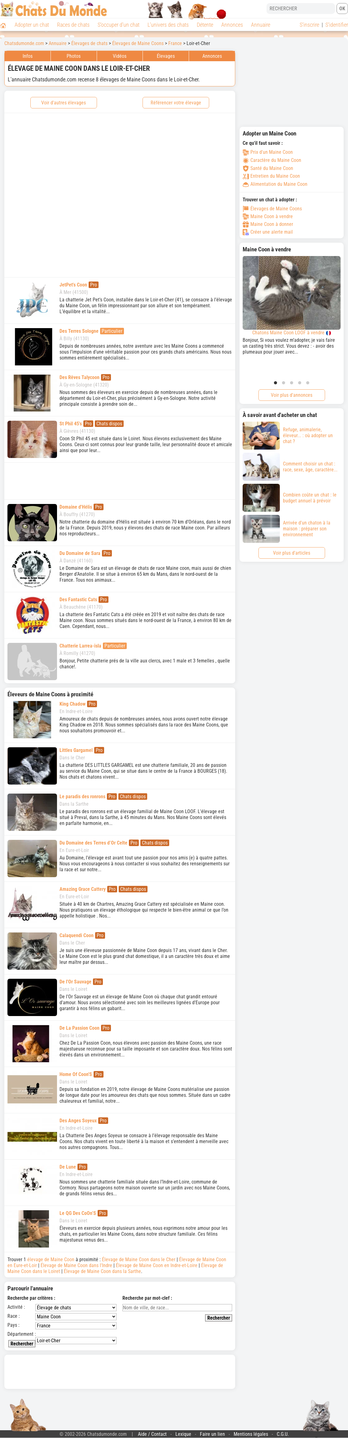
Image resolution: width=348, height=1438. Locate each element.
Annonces (232, 24)
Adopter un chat (32, 24)
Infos (28, 56)
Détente (205, 24)
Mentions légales (251, 1434)
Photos (74, 56)
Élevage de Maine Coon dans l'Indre (76, 1265)
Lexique (183, 1434)
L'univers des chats (168, 24)
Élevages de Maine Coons (272, 209)
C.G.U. (283, 1434)
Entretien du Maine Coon (271, 176)
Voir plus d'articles (291, 553)
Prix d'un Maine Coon (268, 152)
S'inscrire (309, 24)
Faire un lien (212, 1434)
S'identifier (336, 24)
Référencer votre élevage (176, 103)
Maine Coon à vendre (268, 216)
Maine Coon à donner (268, 224)
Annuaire (260, 24)
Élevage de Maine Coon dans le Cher (138, 1259)
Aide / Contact (152, 1434)
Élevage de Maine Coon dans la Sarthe (102, 1271)
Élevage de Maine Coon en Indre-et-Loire (156, 1265)
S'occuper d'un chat (118, 24)
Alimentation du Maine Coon (275, 184)
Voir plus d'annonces (291, 395)
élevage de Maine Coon (50, 1259)
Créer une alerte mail (268, 232)
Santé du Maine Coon (268, 168)
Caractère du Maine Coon (272, 160)
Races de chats (73, 24)
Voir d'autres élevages (63, 103)
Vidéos (119, 56)
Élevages (166, 56)
